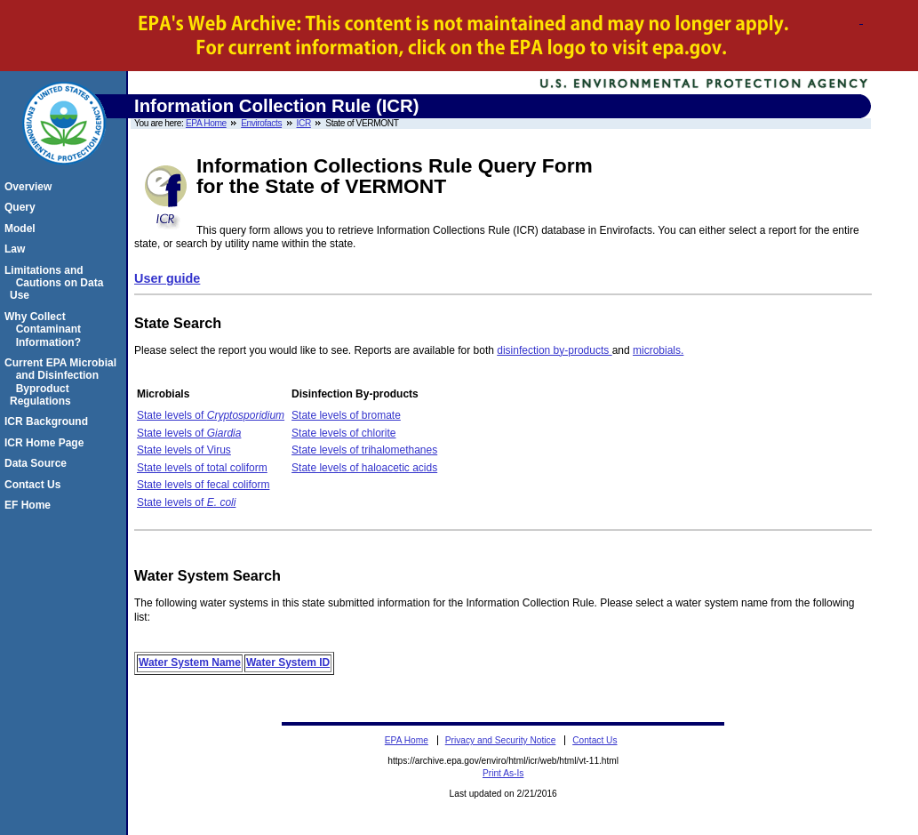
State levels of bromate (346, 415)
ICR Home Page (47, 443)
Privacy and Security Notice (500, 740)
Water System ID (288, 662)
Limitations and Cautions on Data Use (56, 283)
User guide (167, 278)
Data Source (38, 463)
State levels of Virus (184, 450)
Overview (31, 187)
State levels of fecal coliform (203, 484)
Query (23, 207)
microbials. (658, 350)
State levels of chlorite (343, 433)
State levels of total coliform (202, 468)
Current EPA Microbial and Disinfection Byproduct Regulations (63, 382)
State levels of (210, 415)
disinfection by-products (554, 350)
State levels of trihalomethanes (364, 450)
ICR (304, 123)
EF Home (30, 505)
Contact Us (35, 484)
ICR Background (49, 421)
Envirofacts (261, 123)
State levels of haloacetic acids (364, 468)
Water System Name (190, 662)
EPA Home (206, 123)
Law (17, 249)
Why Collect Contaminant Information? (45, 329)
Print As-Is (503, 773)
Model (23, 228)
